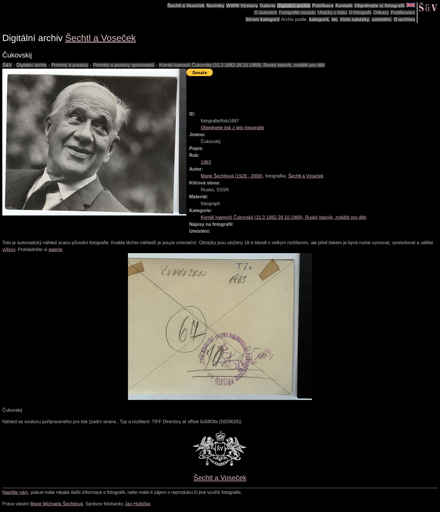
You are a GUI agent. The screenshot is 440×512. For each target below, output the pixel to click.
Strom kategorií (262, 19)
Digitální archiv (293, 5)
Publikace (323, 5)
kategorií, (319, 19)
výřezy (8, 249)
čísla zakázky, (355, 19)
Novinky (215, 5)
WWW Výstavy (242, 5)
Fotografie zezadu (297, 12)
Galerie (267, 5)
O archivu (404, 19)
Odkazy (381, 12)
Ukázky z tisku (332, 12)
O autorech (265, 12)
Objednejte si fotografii (379, 5)
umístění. (382, 19)
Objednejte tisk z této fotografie (232, 127)
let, (335, 19)
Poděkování (403, 12)
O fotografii (360, 12)
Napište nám (15, 492)
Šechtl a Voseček (186, 5)
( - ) (232, 176)
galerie (55, 249)
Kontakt (344, 5)
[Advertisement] (291, 91)
